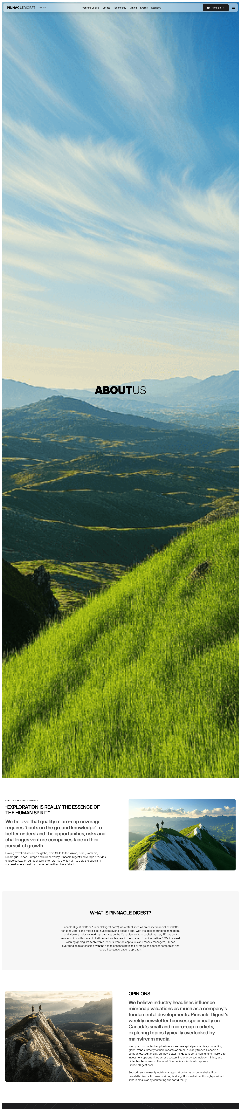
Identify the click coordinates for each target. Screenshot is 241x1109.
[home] (21, 7)
